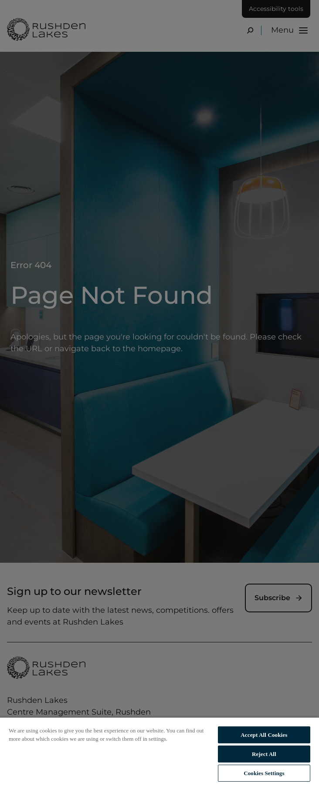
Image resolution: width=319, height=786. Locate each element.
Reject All (264, 754)
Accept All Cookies (264, 735)
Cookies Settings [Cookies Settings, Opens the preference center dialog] (264, 773)
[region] (159, 751)
